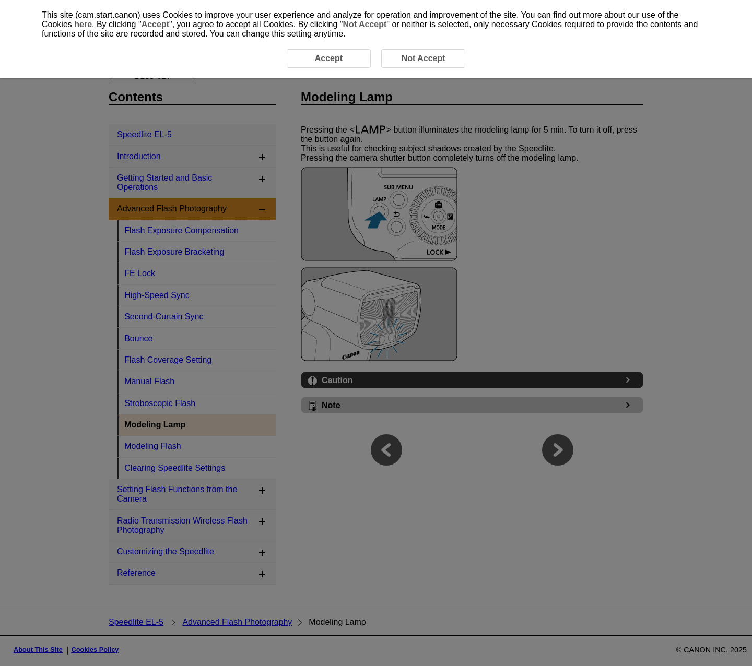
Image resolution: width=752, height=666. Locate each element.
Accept (155, 24)
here (83, 24)
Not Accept (364, 24)
